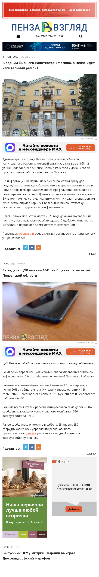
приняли (30, 433)
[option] (49, 10)
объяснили (26, 233)
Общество (28, 56)
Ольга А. (91, 253)
